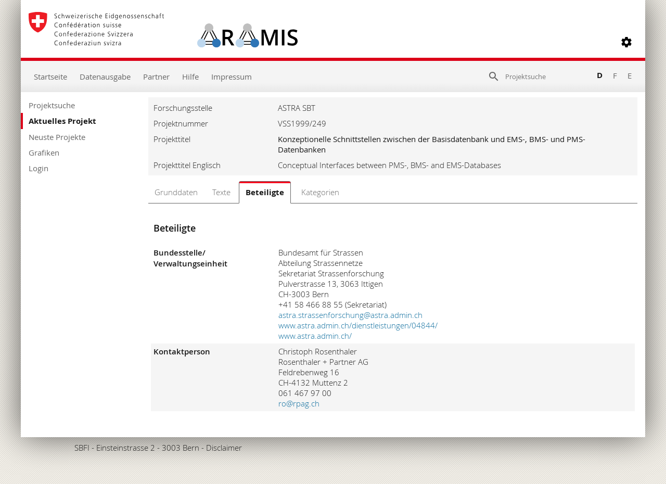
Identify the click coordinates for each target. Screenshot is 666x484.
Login (38, 168)
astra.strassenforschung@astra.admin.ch (350, 315)
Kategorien (320, 192)
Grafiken (44, 152)
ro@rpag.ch (298, 403)
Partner (156, 76)
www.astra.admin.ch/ (315, 335)
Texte (221, 192)
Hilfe (190, 76)
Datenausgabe (105, 76)
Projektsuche (52, 105)
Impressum (231, 76)
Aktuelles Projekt (62, 121)
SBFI (81, 447)
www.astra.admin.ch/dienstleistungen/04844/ (358, 325)
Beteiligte (265, 192)
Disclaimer (224, 447)
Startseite (50, 76)
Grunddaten (176, 192)
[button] (626, 42)
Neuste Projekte (57, 137)
